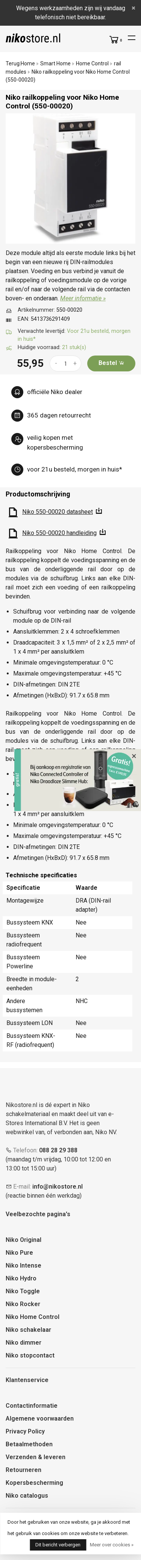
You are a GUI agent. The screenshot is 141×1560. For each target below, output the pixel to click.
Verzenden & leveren (35, 1457)
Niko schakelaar (28, 1329)
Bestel (111, 362)
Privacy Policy (25, 1431)
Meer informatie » (83, 298)
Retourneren (23, 1469)
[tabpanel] (70, 178)
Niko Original (23, 1239)
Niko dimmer (23, 1342)
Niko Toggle (23, 1291)
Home (28, 63)
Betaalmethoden (29, 1444)
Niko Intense (23, 1265)
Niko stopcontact (30, 1355)
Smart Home (55, 63)
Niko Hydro (21, 1278)
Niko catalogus (27, 1495)
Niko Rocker (23, 1304)
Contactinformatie (32, 1405)
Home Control (92, 63)
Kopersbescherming (34, 1482)
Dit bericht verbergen (57, 1545)
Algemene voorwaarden (40, 1418)
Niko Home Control (32, 1316)
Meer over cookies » (111, 1545)
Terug (13, 63)
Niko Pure (19, 1252)
